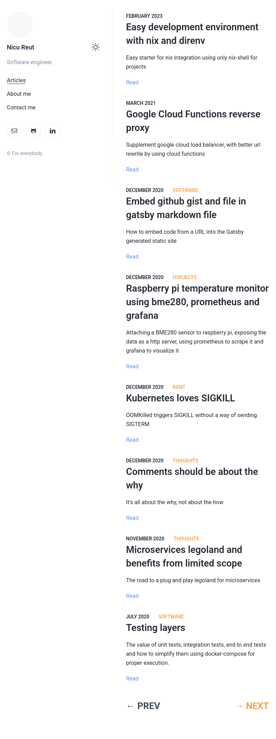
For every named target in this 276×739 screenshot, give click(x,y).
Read (132, 82)
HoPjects (185, 277)
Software (185, 190)
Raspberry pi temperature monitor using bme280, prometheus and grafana (197, 302)
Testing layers (155, 627)
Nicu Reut (21, 47)
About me (19, 94)
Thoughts (186, 460)
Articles (16, 80)
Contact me (21, 107)
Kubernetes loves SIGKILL (180, 398)
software (171, 616)
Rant (179, 387)
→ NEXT (252, 706)
